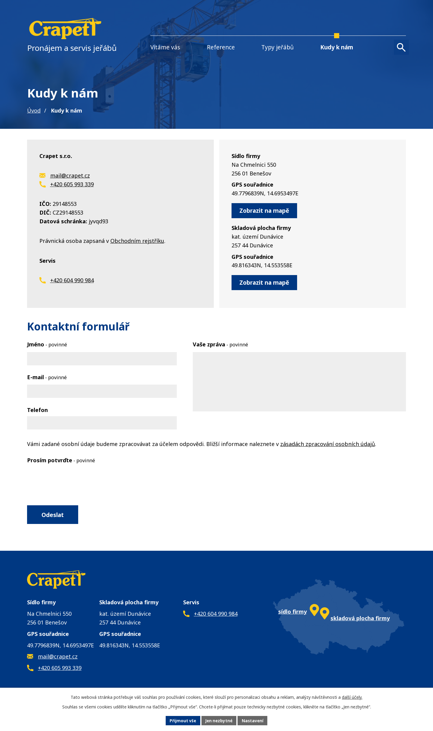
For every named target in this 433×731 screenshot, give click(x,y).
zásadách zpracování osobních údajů (327, 444)
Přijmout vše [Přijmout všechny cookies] (181, 720)
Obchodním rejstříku (137, 241)
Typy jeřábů (277, 47)
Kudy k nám (336, 47)
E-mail (47, 378)
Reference (221, 47)
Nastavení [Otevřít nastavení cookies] (254, 720)
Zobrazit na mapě (267, 211)
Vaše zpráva (220, 345)
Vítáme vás (165, 47)
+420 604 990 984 (72, 281)
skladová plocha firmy (360, 620)
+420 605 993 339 (72, 184)
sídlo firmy (292, 614)
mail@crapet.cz (70, 175)
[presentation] (72, 480)
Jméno (47, 345)
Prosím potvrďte (61, 461)
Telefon (37, 410)
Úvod (34, 110)
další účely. (352, 696)
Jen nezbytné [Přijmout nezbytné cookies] (219, 720)
